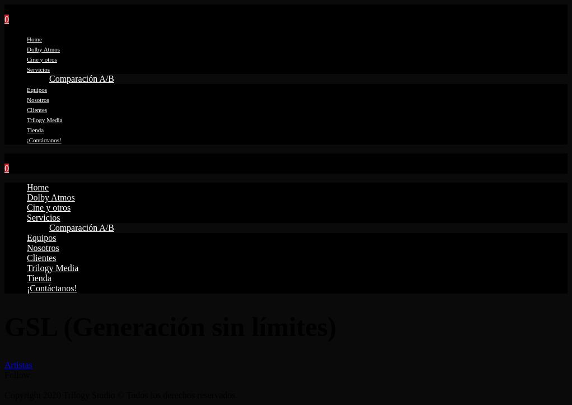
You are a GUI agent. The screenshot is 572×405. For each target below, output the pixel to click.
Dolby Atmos (43, 49)
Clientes (37, 109)
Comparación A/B (81, 78)
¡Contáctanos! (44, 140)
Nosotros (38, 99)
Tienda (35, 130)
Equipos (37, 89)
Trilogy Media (44, 120)
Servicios (38, 69)
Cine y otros (42, 59)
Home (34, 39)
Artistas (18, 365)
